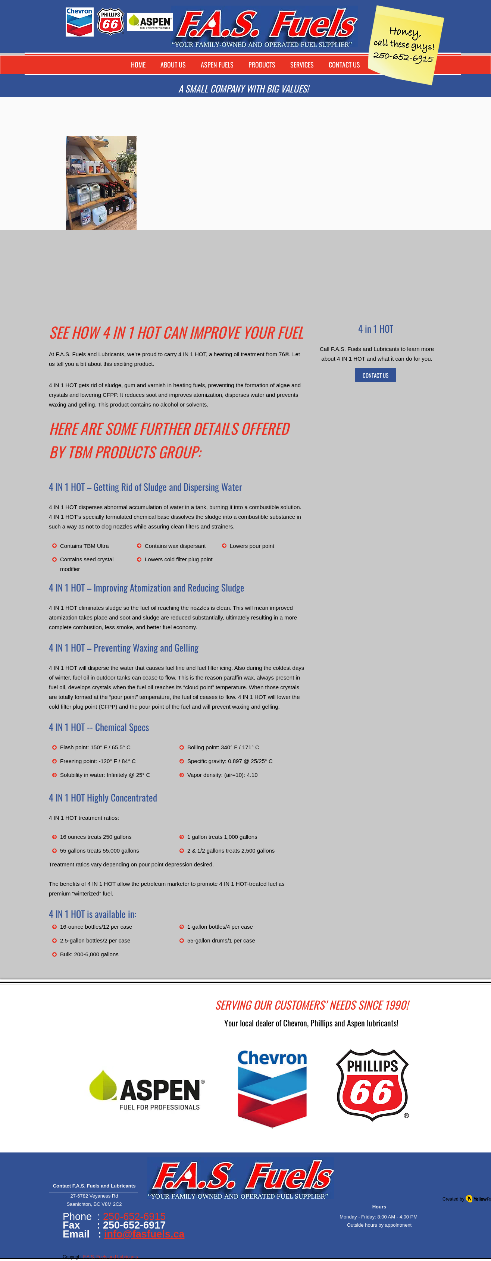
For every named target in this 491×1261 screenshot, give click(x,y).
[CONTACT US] (375, 375)
